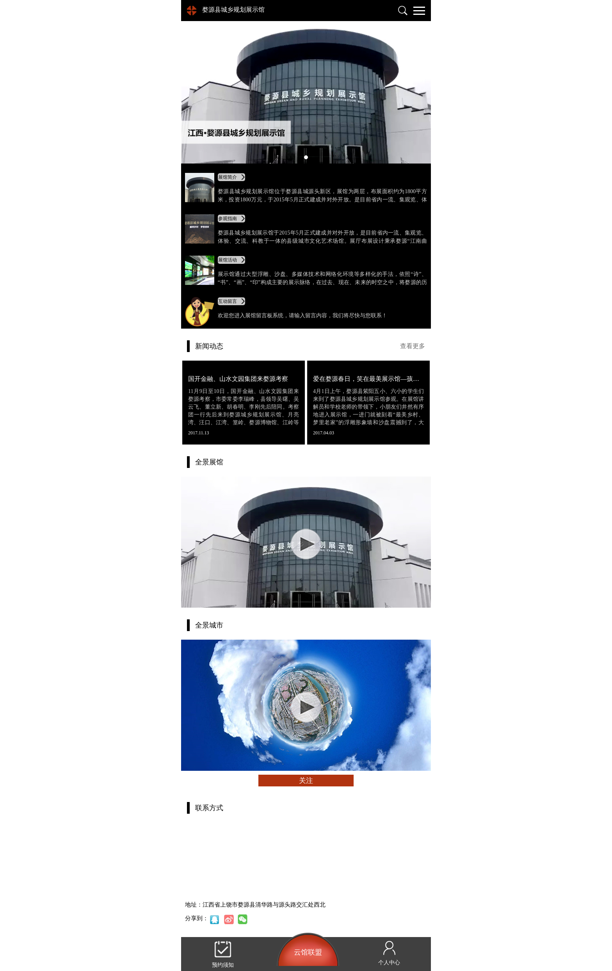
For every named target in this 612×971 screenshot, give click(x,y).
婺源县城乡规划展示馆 (233, 9)
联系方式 (209, 808)
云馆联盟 (308, 952)
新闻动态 (209, 346)
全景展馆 (209, 462)
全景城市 (209, 625)
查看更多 (412, 346)
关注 (306, 780)
